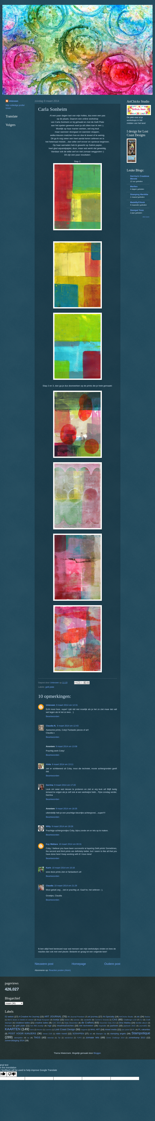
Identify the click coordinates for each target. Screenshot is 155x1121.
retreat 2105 (47, 1034)
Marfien (134, 186)
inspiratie (102, 1026)
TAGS (37, 1037)
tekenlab (50, 1038)
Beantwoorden (52, 716)
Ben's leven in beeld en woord (20, 1020)
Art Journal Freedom (76, 1017)
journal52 (143, 1026)
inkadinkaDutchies (65, 1025)
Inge (49, 1025)
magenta (84, 1030)
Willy (48, 826)
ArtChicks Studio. (126, 1017)
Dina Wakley (125, 1023)
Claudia (49, 885)
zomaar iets (92, 1037)
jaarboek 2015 (129, 1026)
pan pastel (125, 1030)
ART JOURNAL (53, 1016)
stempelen (18, 1038)
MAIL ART (95, 1029)
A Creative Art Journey (29, 1016)
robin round (61, 1033)
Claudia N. (51, 726)
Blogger (97, 1053)
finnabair (8, 1026)
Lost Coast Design (65, 1029)
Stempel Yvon (137, 210)
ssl (91, 1034)
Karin (48, 867)
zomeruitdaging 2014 (14, 1040)
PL (134, 1030)
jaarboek (114, 1025)
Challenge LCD (130, 1020)
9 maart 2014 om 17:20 (65, 785)
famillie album (141, 1023)
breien (67, 1020)
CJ (141, 1020)
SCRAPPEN (78, 1033)
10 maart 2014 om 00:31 (70, 844)
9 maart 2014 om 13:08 (66, 746)
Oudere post (112, 963)
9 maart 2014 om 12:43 (67, 726)
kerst (32, 1030)
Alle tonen (145, 217)
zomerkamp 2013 (137, 1037)
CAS (114, 1019)
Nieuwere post (44, 963)
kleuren (39, 1030)
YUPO (79, 1038)
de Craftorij (87, 1022)
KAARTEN (13, 1029)
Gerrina (49, 785)
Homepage (79, 963)
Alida (48, 764)
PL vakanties (144, 1029)
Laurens (48, 1030)
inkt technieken (86, 1025)
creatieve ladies (23, 1023)
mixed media (111, 1029)
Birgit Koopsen (43, 1020)
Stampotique (140, 1033)
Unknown (50, 705)
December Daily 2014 (108, 1023)
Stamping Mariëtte (139, 194)
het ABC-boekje (37, 1026)
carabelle (87, 1020)
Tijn (59, 1038)
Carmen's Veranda (102, 1020)
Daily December (71, 1023)
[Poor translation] (12, 1074)
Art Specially (108, 1016)
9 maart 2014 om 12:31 (67, 705)
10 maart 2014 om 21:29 (65, 885)
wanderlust (69, 1038)
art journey (93, 1016)
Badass (147, 1017)
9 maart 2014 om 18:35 (66, 808)
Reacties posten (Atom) (60, 970)
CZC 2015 (56, 1023)
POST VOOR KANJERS (22, 1033)
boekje (56, 1019)
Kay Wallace (52, 844)
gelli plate (49, 687)
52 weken (9, 1016)
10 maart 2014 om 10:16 (63, 867)
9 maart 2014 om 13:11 (62, 764)
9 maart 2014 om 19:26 (62, 826)
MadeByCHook (137, 202)
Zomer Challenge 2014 (115, 1038)
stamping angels (118, 1033)
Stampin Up (101, 1034)
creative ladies (41, 1023)
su (28, 1038)
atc (138, 1016)
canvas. (76, 1020)
